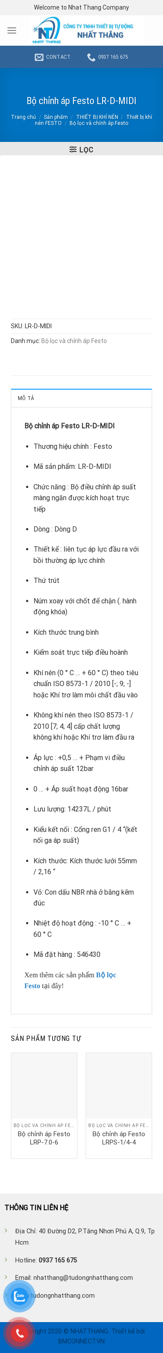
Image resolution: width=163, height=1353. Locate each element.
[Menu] (12, 30)
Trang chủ (23, 117)
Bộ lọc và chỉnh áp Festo (99, 123)
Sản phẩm (56, 117)
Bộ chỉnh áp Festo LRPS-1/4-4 (119, 1138)
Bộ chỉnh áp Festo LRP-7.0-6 (44, 1138)
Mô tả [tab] (26, 398)
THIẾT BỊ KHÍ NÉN (97, 117)
